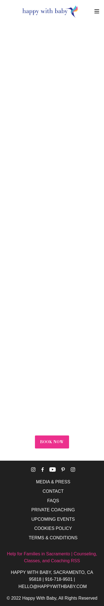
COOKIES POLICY (53, 528)
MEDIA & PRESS (53, 481)
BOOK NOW (52, 442)
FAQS (53, 500)
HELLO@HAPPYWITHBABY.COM (53, 586)
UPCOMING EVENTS (53, 519)
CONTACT (53, 491)
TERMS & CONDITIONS (53, 537)
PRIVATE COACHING (53, 509)
